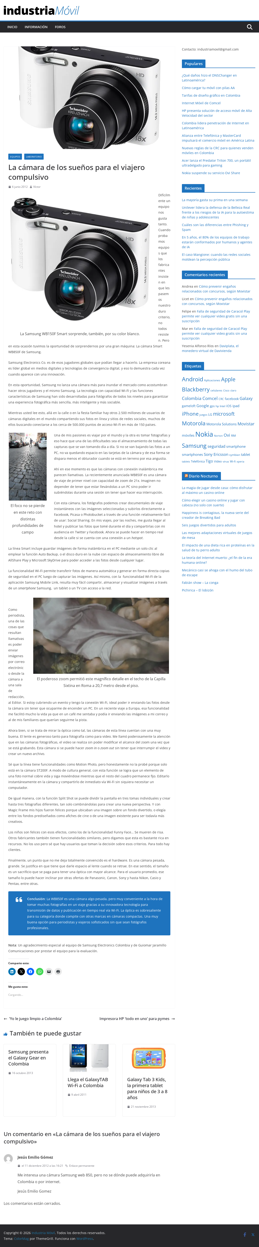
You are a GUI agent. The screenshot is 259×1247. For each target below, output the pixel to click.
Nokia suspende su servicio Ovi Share (211, 173)
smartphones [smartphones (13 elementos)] (192, 454)
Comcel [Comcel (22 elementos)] (210, 398)
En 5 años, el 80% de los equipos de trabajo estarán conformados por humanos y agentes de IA (217, 242)
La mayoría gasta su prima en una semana (215, 200)
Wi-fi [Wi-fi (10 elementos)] (233, 461)
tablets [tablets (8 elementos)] (186, 461)
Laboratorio (34, 156)
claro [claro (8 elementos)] (233, 390)
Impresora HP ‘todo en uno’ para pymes (137, 1018)
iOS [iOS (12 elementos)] (229, 406)
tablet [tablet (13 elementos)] (245, 454)
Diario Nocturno (203, 476)
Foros (60, 27)
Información (36, 27)
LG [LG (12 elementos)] (210, 414)
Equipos (15, 156)
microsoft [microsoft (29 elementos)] (224, 413)
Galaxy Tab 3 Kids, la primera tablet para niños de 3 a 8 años (147, 1088)
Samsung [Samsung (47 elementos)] (194, 445)
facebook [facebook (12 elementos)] (232, 399)
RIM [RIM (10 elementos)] (233, 436)
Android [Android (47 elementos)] (192, 379)
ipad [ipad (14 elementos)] (235, 405)
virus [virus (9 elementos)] (226, 461)
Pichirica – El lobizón (198, 590)
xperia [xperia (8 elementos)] (240, 461)
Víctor (37, 187)
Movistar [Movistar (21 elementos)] (246, 424)
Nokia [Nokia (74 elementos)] (204, 434)
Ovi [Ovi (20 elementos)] (227, 435)
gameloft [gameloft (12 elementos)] (189, 406)
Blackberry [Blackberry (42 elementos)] (196, 389)
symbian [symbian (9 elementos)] (234, 454)
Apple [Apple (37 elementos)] (228, 379)
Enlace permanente (79, 1166)
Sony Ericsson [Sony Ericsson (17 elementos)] (216, 454)
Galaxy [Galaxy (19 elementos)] (246, 398)
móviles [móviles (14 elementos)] (188, 435)
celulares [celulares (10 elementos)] (216, 390)
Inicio (12, 27)
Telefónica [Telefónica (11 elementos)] (198, 461)
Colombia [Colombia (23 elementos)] (192, 398)
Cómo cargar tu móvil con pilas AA (208, 88)
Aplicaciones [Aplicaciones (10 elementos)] (212, 380)
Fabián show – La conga (200, 582)
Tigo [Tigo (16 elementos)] (209, 461)
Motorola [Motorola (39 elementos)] (193, 423)
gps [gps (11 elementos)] (212, 406)
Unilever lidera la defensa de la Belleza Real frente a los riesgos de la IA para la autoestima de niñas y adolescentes (218, 212)
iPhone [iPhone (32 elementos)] (190, 413)
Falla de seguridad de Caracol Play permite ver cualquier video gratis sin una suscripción (216, 316)
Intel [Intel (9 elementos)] (222, 406)
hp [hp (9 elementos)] (217, 406)
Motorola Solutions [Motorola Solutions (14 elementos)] (221, 424)
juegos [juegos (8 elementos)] (203, 414)
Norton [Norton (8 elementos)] (218, 435)
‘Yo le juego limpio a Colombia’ (33, 1018)
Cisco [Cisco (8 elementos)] (226, 390)
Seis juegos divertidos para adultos (209, 525)
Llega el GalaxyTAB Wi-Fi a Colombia (88, 1082)
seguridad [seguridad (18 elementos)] (216, 446)
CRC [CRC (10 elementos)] (221, 399)
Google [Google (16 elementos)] (202, 405)
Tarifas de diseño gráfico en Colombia (211, 95)
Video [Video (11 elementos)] (218, 461)
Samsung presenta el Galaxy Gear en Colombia (28, 1058)
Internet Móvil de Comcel (201, 103)
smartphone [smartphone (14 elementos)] (236, 446)
